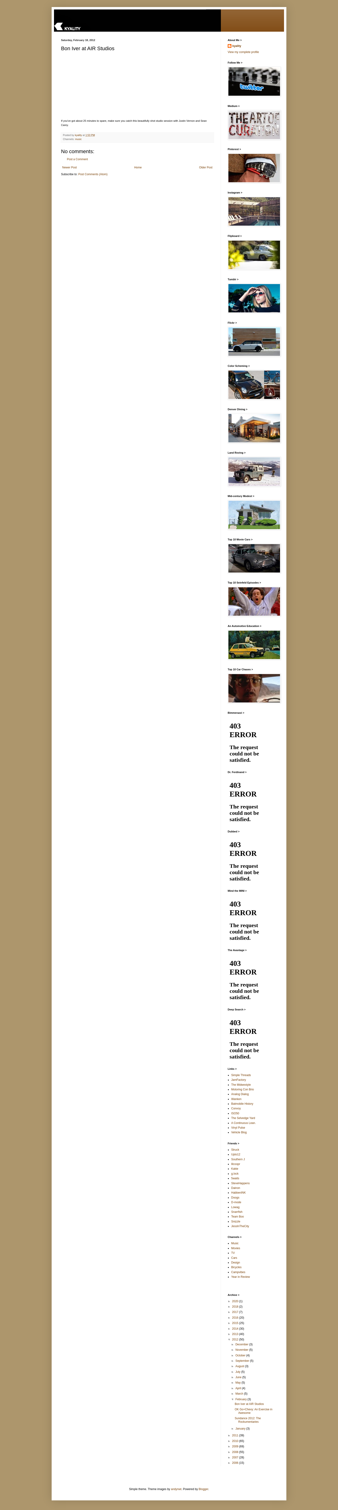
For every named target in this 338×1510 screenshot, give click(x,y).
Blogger (203, 1489)
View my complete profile (243, 52)
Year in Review (240, 1277)
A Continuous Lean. (243, 1123)
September (242, 1360)
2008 (235, 1452)
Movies (235, 1248)
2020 (235, 1301)
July (238, 1371)
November (242, 1349)
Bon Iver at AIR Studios (249, 1404)
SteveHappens (240, 1183)
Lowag (235, 1207)
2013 (235, 1334)
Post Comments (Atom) (93, 174)
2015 (235, 1323)
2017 (235, 1312)
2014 (235, 1328)
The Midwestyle (241, 1084)
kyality (236, 46)
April (238, 1388)
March (239, 1393)
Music (234, 1243)
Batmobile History (242, 1103)
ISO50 (235, 1113)
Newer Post (69, 167)
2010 (235, 1441)
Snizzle (235, 1221)
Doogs (235, 1197)
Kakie (234, 1168)
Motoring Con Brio (242, 1089)
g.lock (234, 1173)
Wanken (236, 1099)
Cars (234, 1258)
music (78, 139)
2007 (235, 1457)
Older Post (205, 167)
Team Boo (237, 1216)
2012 (235, 1339)
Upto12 (235, 1154)
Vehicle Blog (239, 1132)
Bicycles (236, 1267)
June (238, 1377)
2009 (235, 1446)
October (240, 1355)
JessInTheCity (240, 1226)
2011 (235, 1435)
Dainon (235, 1188)
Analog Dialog (240, 1094)
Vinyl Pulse (238, 1127)
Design (235, 1262)
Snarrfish (236, 1212)
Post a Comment (77, 159)
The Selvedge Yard (243, 1118)
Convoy (236, 1108)
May (238, 1382)
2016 (235, 1317)
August (240, 1366)
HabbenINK (238, 1192)
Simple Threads (241, 1075)
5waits (235, 1178)
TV (233, 1253)
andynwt (176, 1489)
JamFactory (238, 1079)
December (242, 1344)
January (240, 1428)
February (241, 1399)
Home (138, 167)
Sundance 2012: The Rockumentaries (248, 1420)
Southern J (238, 1159)
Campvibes (238, 1272)
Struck (235, 1149)
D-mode (236, 1202)
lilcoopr (235, 1164)
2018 (235, 1306)
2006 (235, 1462)
